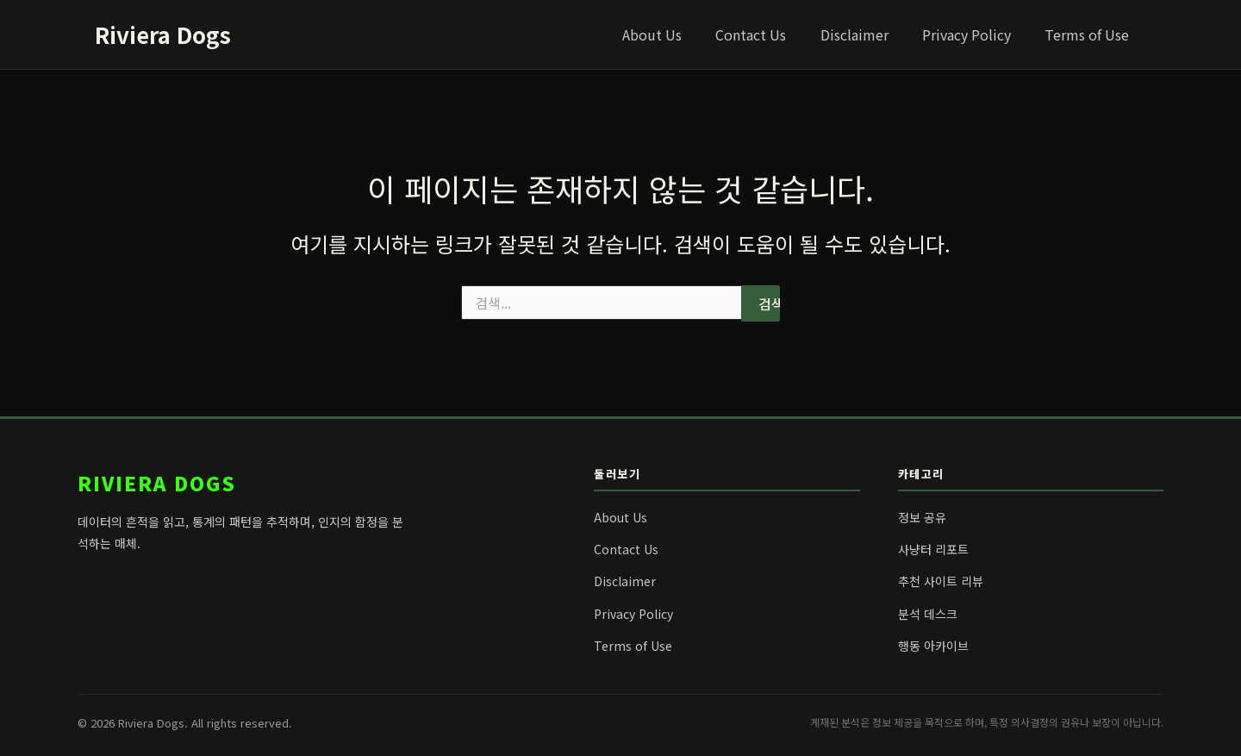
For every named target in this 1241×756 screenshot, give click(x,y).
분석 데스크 (927, 613)
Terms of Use (1090, 34)
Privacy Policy (976, 34)
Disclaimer (870, 34)
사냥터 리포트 (933, 549)
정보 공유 (922, 517)
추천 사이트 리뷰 (940, 581)
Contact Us (773, 34)
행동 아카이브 (933, 645)
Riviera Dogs (163, 34)
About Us (680, 34)
